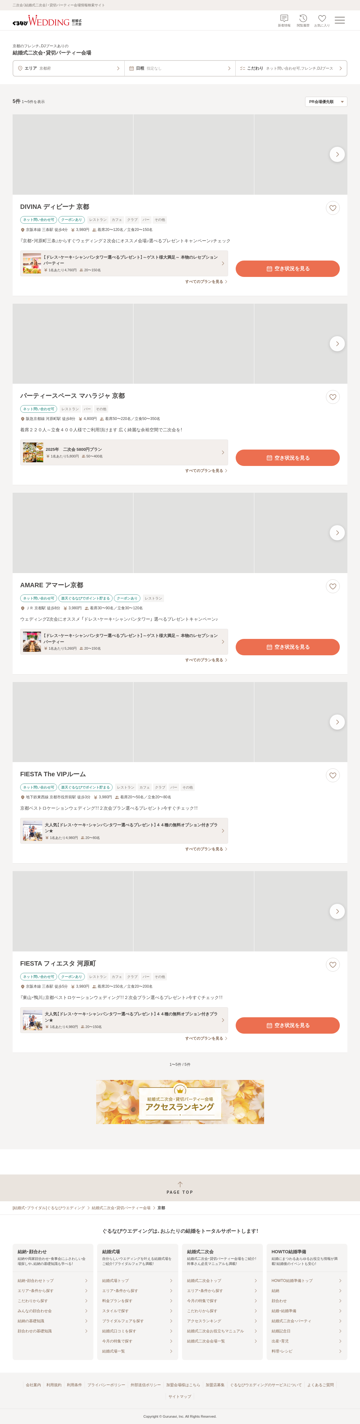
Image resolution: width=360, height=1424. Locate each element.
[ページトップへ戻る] (180, 1187)
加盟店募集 (215, 1385)
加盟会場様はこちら (183, 1385)
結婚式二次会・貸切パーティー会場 (121, 1208)
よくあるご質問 (320, 1385)
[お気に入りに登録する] (333, 208)
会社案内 (33, 1385)
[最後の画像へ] (337, 154)
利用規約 (54, 1385)
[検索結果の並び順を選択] (326, 102)
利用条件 (74, 1385)
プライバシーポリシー (106, 1385)
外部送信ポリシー (146, 1385)
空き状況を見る (288, 269)
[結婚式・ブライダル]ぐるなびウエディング (49, 1208)
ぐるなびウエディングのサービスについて (266, 1385)
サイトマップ (179, 1396)
